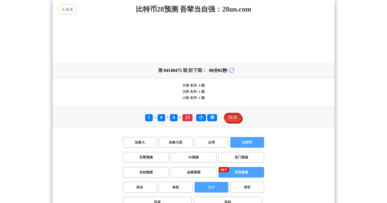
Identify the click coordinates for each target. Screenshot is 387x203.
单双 (247, 187)
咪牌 (232, 117)
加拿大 (140, 142)
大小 (211, 187)
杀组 (175, 187)
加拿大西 (175, 142)
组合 (139, 187)
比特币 (247, 142)
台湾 (211, 142)
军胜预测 (241, 172)
